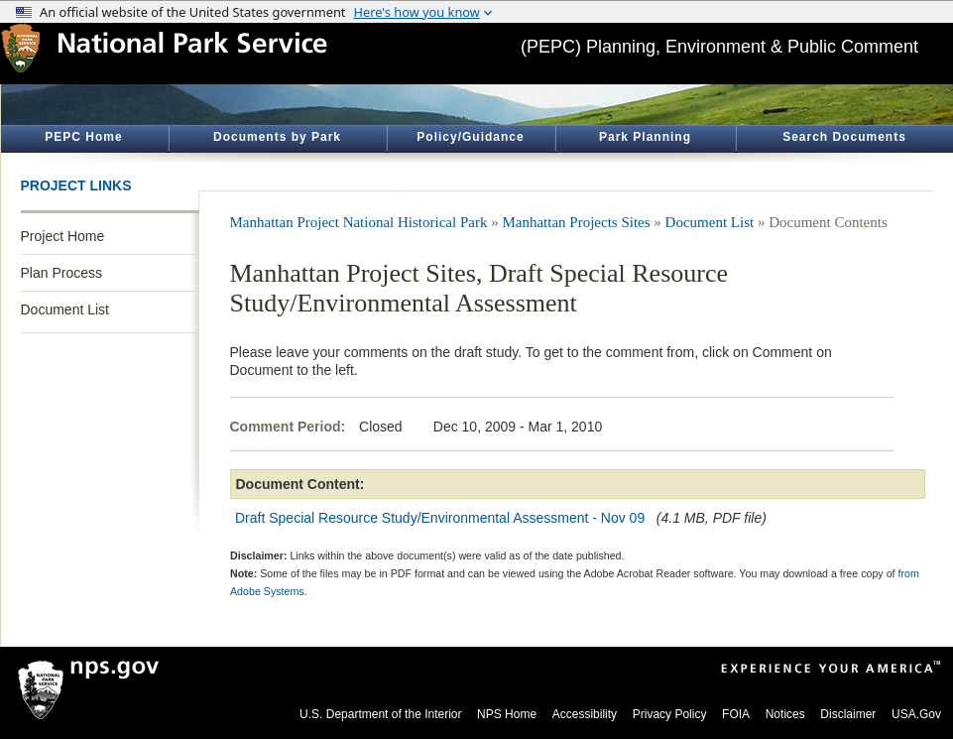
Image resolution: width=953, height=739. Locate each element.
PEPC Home (83, 137)
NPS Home (506, 714)
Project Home (63, 236)
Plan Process (61, 273)
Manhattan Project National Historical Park (359, 222)
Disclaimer (848, 714)
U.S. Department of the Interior (380, 714)
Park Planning (645, 137)
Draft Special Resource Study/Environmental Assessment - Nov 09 (440, 518)
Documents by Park (277, 137)
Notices (785, 714)
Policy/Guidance (470, 137)
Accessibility (584, 714)
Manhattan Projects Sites (576, 222)
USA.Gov (916, 714)
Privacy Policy (670, 714)
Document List (65, 309)
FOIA (736, 714)
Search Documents (844, 137)
